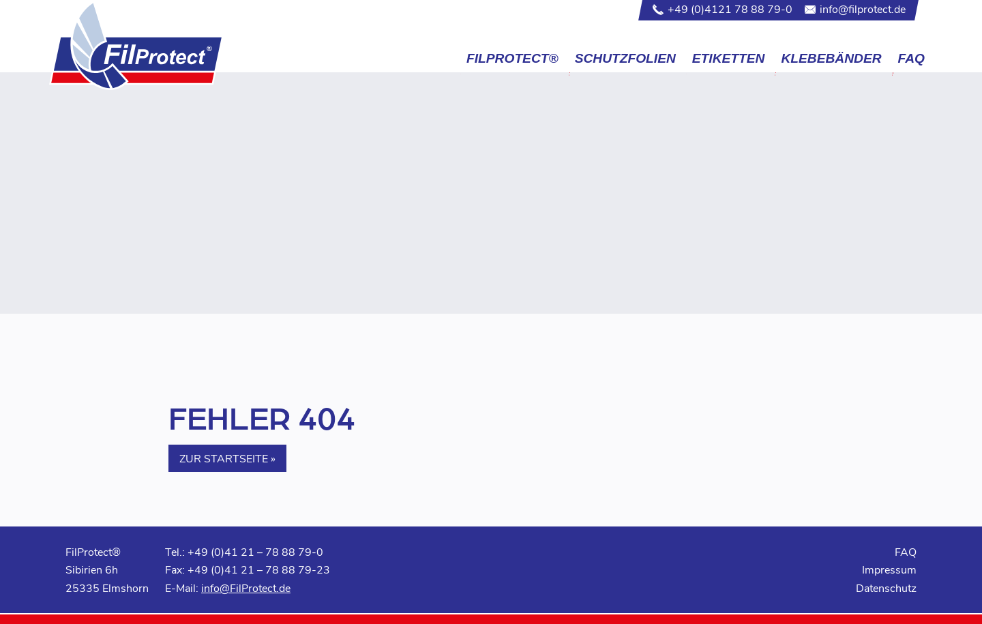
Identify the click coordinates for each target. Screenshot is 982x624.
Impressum (889, 569)
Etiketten (728, 58)
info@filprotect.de (863, 8)
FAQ (911, 58)
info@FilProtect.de (246, 587)
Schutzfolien (625, 58)
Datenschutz (886, 587)
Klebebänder (831, 58)
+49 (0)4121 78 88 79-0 (730, 8)
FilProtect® (512, 58)
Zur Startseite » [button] (227, 458)
